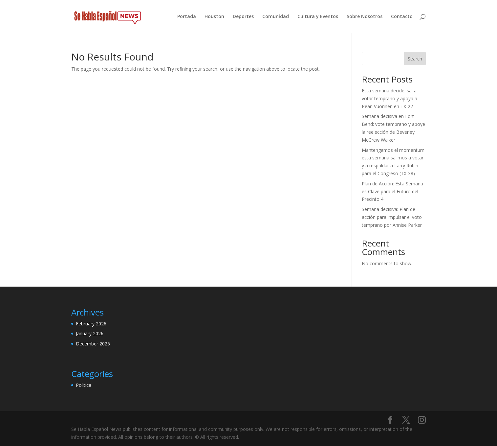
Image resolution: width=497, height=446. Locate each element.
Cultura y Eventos (317, 16)
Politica (83, 385)
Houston (214, 16)
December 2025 (93, 343)
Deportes (243, 16)
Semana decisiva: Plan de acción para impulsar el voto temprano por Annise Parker (392, 217)
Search (415, 59)
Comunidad (275, 16)
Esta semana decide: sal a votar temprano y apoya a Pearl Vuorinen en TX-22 (389, 98)
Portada (186, 16)
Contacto (402, 16)
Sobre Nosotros (364, 16)
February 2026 (91, 323)
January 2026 (89, 333)
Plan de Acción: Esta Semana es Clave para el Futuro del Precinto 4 (392, 191)
